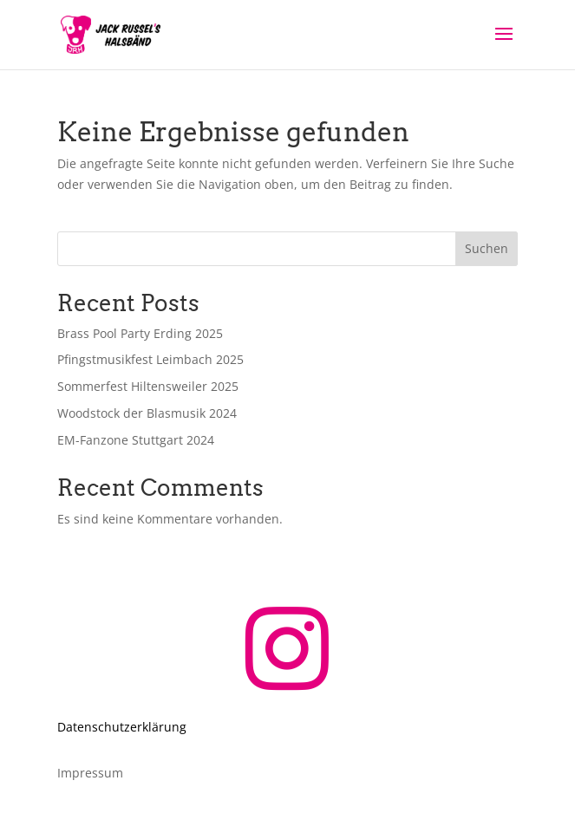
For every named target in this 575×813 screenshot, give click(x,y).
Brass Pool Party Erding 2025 (140, 333)
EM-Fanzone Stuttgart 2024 (135, 440)
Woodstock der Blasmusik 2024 (147, 413)
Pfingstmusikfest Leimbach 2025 (150, 359)
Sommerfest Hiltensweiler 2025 (147, 386)
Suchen (486, 248)
